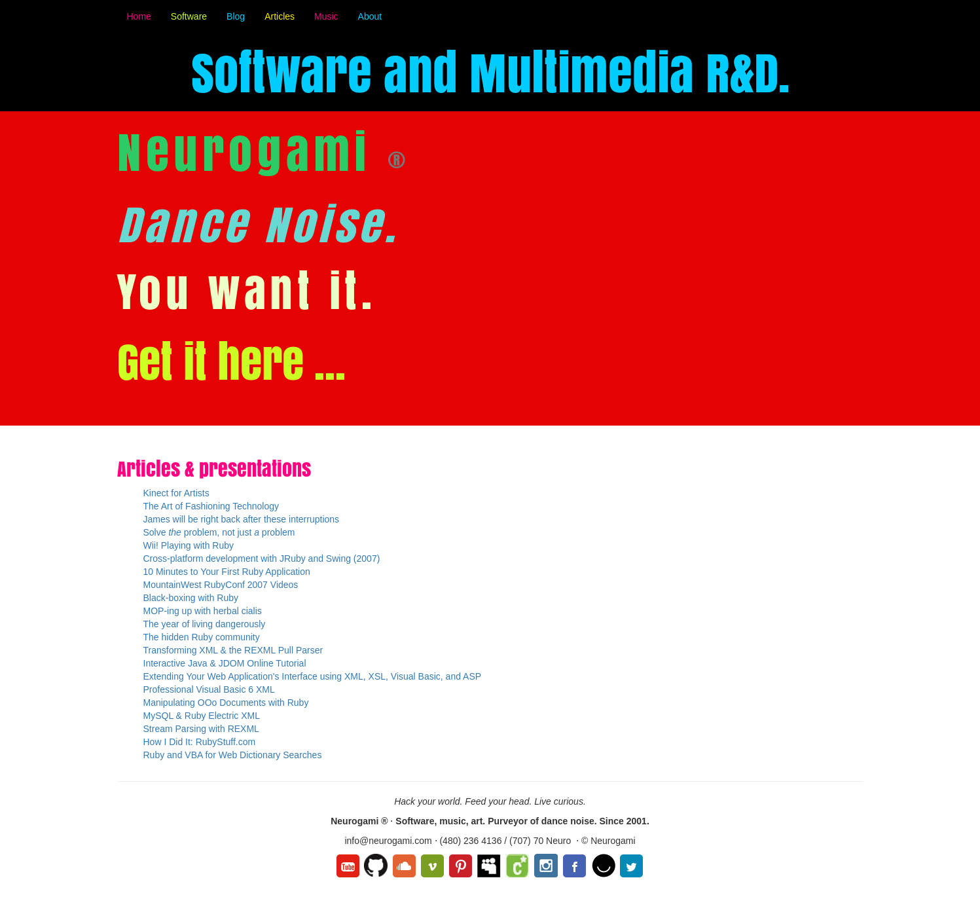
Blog (236, 16)
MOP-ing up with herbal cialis (202, 611)
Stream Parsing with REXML (201, 728)
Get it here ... (231, 361)
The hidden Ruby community (201, 637)
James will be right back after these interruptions (241, 519)
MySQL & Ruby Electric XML (201, 715)
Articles (279, 16)
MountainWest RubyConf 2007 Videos (221, 584)
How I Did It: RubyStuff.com (199, 742)
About (370, 16)
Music (326, 16)
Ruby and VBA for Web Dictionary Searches (232, 755)
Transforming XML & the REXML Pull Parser (233, 650)
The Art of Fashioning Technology (211, 506)
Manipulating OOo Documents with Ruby (226, 702)
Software (189, 16)
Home (139, 16)
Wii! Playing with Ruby (188, 545)
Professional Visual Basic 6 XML (209, 689)
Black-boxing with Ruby (191, 598)
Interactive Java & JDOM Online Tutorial (224, 663)
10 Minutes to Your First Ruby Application (226, 571)
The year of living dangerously (204, 624)
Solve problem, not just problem (219, 532)
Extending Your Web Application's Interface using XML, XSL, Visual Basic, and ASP (312, 676)
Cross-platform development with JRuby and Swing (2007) (261, 558)
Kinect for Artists (176, 493)
